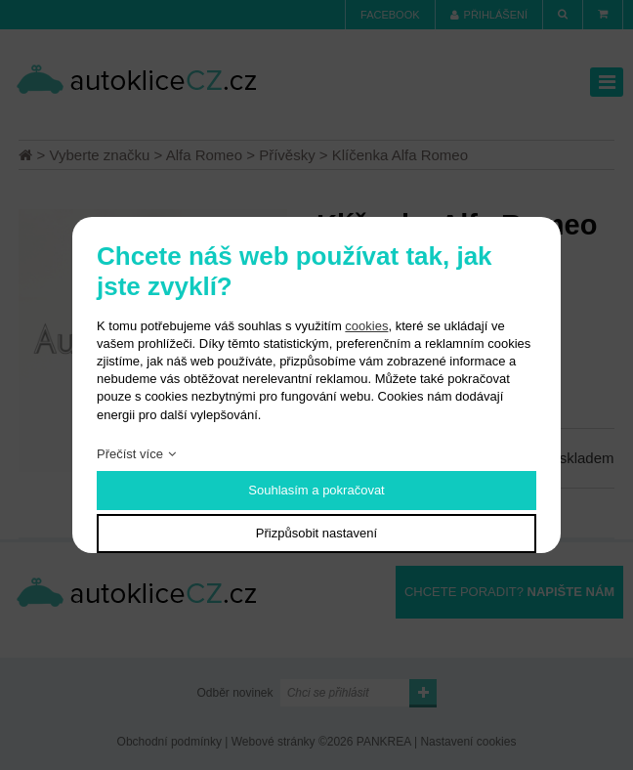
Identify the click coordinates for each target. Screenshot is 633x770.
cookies (366, 326)
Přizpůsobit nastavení (316, 533)
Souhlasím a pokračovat (316, 490)
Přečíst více (130, 454)
